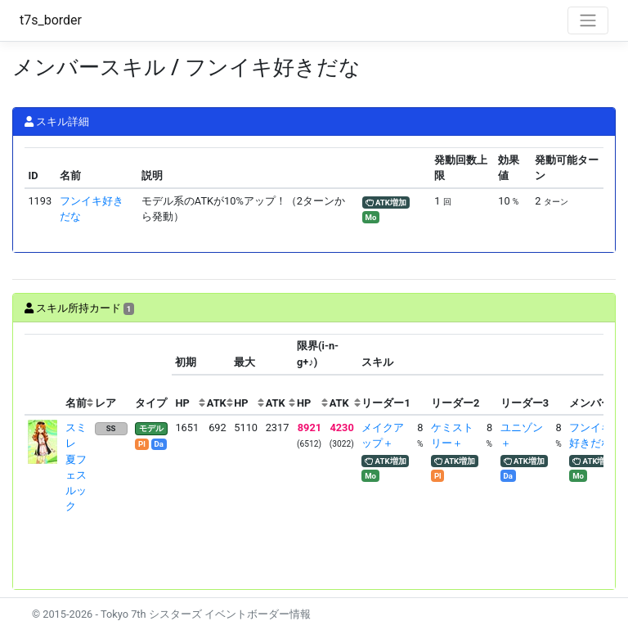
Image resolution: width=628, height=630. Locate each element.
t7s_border (51, 20)
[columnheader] (43, 374)
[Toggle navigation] (587, 20)
